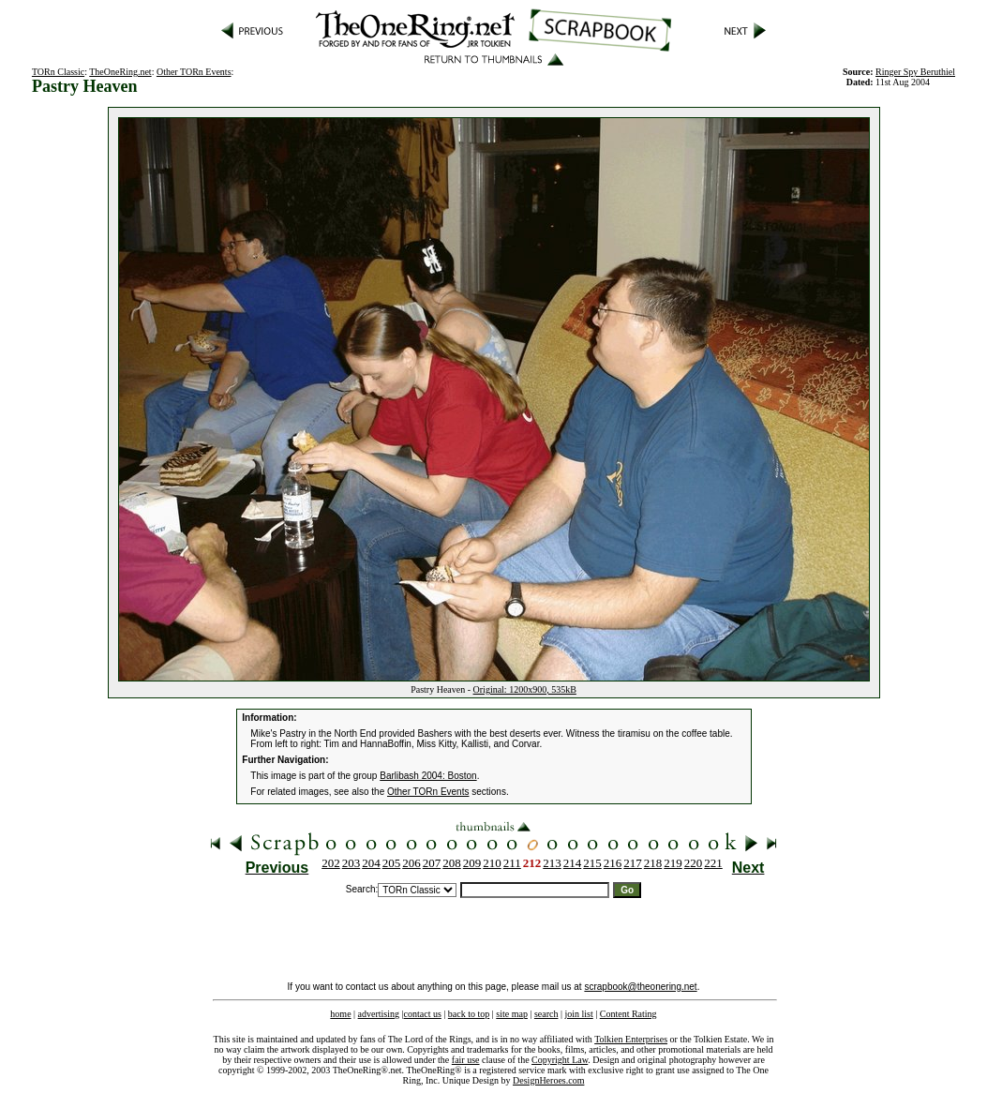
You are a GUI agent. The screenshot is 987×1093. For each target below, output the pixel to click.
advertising (378, 1014)
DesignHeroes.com (548, 1080)
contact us (422, 1014)
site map (512, 1014)
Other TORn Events (194, 72)
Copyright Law (559, 1060)
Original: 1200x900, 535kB (524, 689)
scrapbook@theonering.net (640, 986)
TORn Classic (58, 72)
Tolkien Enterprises (630, 1039)
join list (578, 1014)
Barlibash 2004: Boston (428, 776)
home (340, 1014)
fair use (466, 1060)
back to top (468, 1014)
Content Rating (628, 1014)
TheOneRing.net (120, 72)
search (546, 1014)
